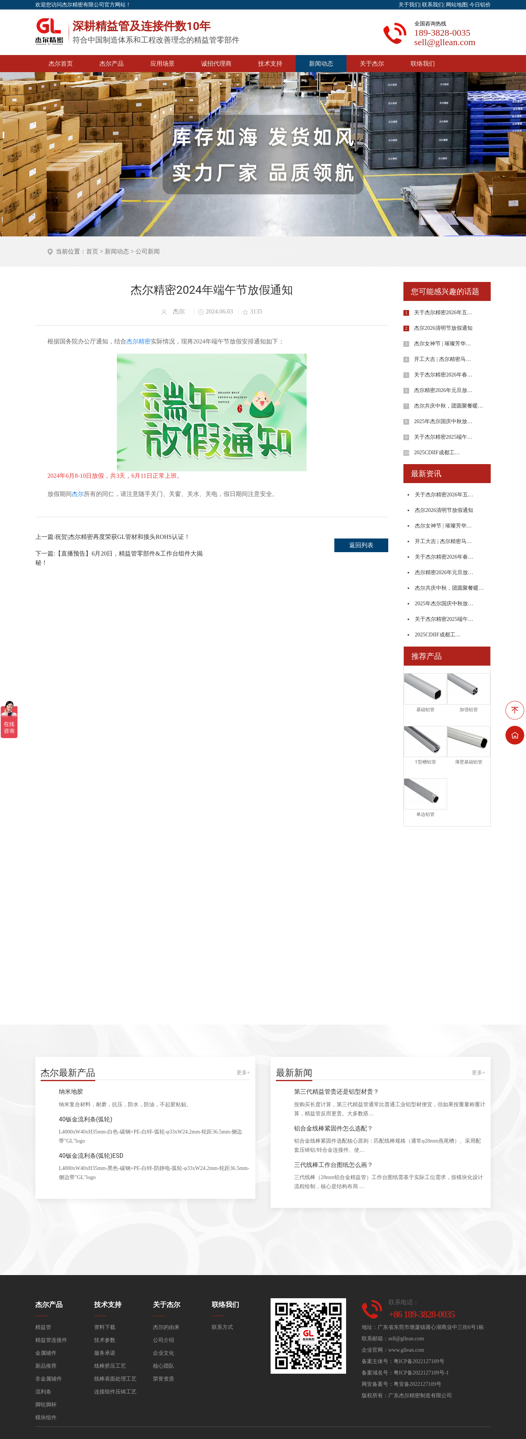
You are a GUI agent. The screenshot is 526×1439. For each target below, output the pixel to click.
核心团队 (163, 1366)
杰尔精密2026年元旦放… (443, 390)
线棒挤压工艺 (110, 1366)
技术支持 (270, 63)
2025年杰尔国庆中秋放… (443, 421)
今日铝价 (480, 5)
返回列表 (361, 545)
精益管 (43, 1327)
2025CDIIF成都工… (437, 452)
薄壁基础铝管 (468, 762)
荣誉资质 (163, 1379)
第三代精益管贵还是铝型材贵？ (336, 1091)
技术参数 (104, 1340)
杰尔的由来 (166, 1327)
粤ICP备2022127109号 (419, 1361)
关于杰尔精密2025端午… (443, 437)
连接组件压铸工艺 (115, 1392)
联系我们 (432, 5)
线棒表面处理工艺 (115, 1379)
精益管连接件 (51, 1340)
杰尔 (78, 494)
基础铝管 (425, 709)
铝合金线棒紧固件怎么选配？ (333, 1128)
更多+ (243, 1072)
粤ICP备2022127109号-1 (421, 1373)
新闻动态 (321, 63)
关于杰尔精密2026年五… (443, 312)
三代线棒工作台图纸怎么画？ (333, 1164)
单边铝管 (425, 814)
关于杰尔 (372, 63)
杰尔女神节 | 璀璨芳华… (442, 343)
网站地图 (456, 5)
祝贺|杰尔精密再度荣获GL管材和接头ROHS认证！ (122, 537)
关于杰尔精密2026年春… (443, 375)
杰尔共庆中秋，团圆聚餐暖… (448, 406)
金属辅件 (46, 1353)
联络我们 (423, 63)
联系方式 (222, 1327)
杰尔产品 (111, 63)
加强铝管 (469, 709)
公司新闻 (147, 251)
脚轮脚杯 (46, 1405)
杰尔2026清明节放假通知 (443, 328)
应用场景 (162, 63)
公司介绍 (163, 1340)
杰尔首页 (61, 63)
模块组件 (46, 1417)
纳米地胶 (71, 1091)
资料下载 (104, 1327)
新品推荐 (46, 1366)
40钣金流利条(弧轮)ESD (91, 1155)
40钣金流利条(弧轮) (85, 1119)
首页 (92, 251)
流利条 (43, 1392)
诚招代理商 (216, 63)
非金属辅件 (48, 1379)
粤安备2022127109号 (417, 1384)
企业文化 (163, 1353)
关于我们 (409, 5)
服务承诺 (104, 1353)
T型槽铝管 (425, 762)
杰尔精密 (138, 341)
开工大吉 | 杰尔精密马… (442, 359)
